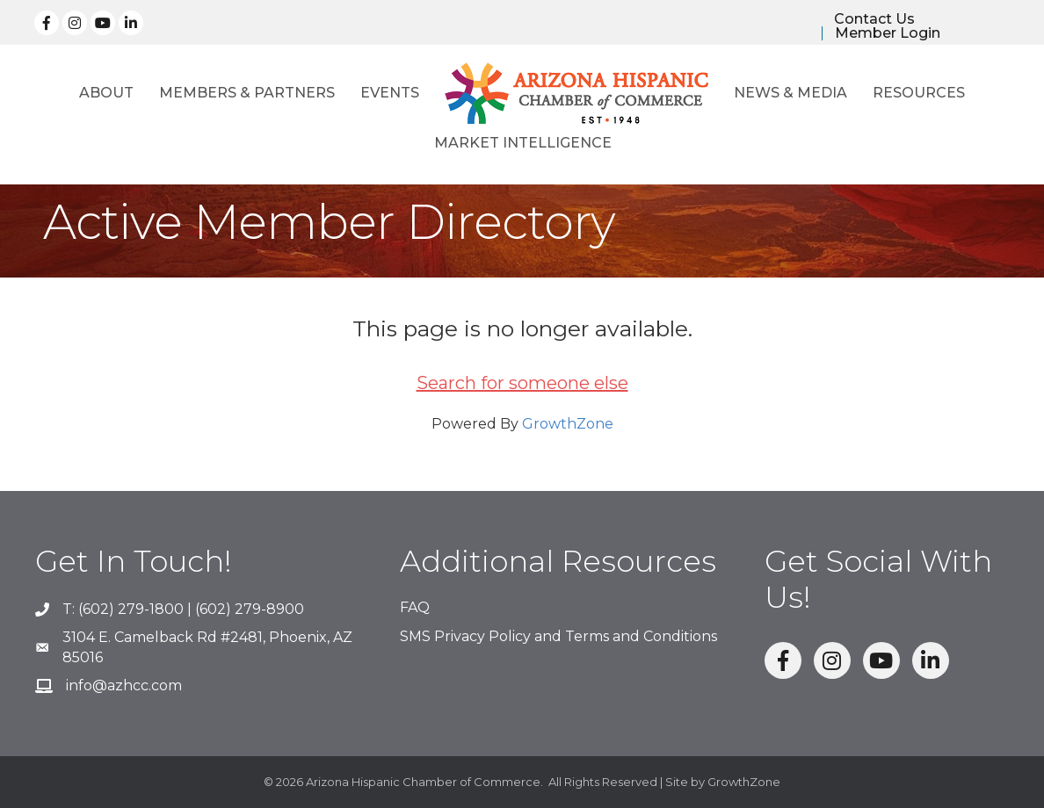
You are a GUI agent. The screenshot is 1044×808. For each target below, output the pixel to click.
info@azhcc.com (124, 685)
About (106, 92)
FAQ (415, 607)
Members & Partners (247, 92)
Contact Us (874, 19)
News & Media (790, 92)
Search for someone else (522, 382)
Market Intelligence (523, 142)
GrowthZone (567, 423)
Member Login (887, 33)
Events (389, 92)
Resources (919, 92)
